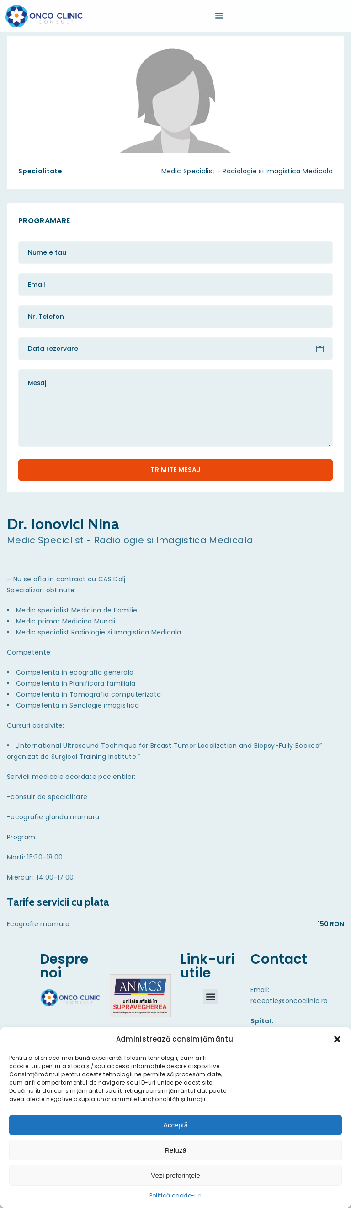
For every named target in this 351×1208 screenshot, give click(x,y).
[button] (337, 1039)
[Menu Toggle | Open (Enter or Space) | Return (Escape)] (219, 15)
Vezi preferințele (175, 1175)
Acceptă (175, 1125)
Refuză (175, 1150)
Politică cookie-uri (175, 1195)
